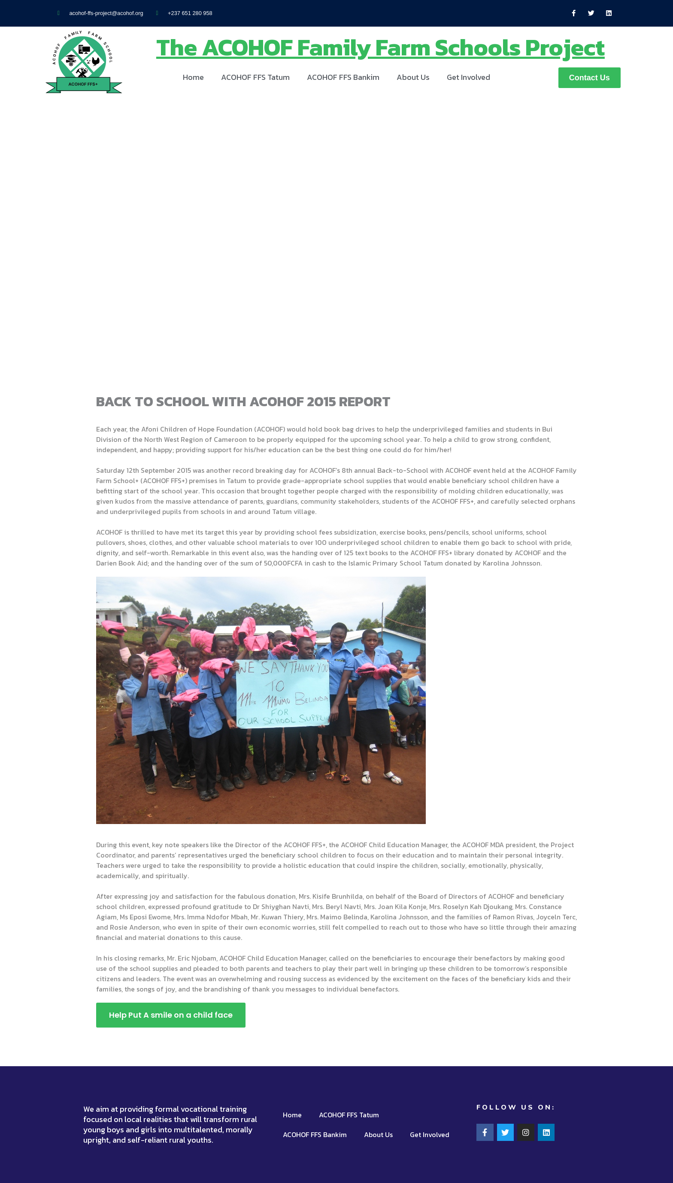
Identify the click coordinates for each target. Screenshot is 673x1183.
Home (193, 77)
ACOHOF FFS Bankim (343, 77)
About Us (413, 77)
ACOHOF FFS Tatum (255, 77)
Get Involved (468, 77)
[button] (589, 77)
